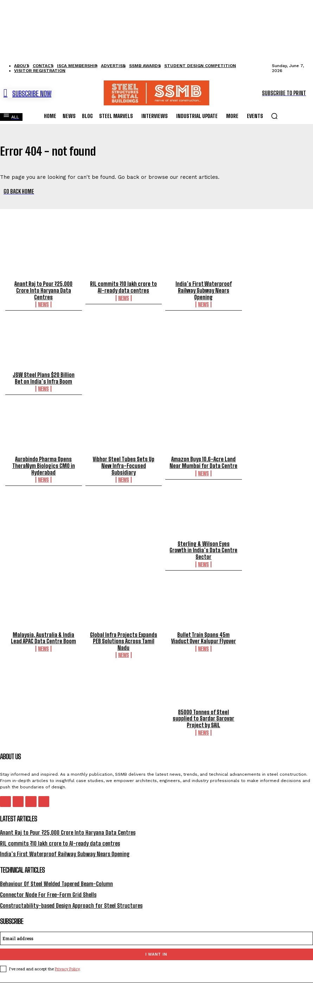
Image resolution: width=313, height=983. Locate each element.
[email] (156, 925)
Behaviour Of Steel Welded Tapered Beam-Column (55, 872)
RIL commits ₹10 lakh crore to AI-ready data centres (123, 287)
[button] (274, 116)
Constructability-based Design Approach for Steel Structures (69, 893)
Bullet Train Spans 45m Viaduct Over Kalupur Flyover (203, 629)
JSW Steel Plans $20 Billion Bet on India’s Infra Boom (43, 377)
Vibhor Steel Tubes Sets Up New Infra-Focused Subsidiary (123, 461)
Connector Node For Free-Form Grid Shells (46, 882)
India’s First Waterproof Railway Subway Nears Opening (203, 290)
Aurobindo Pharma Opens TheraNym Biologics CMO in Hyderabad (43, 464)
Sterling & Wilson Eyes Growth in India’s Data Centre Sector (123, 545)
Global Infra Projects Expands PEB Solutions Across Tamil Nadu (123, 632)
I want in (156, 941)
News (43, 304)
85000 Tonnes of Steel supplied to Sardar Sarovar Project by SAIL (204, 709)
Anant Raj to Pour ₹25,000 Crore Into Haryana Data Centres (43, 290)
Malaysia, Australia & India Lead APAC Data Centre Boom (43, 629)
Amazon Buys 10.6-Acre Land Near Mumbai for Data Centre (203, 461)
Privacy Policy (67, 956)
